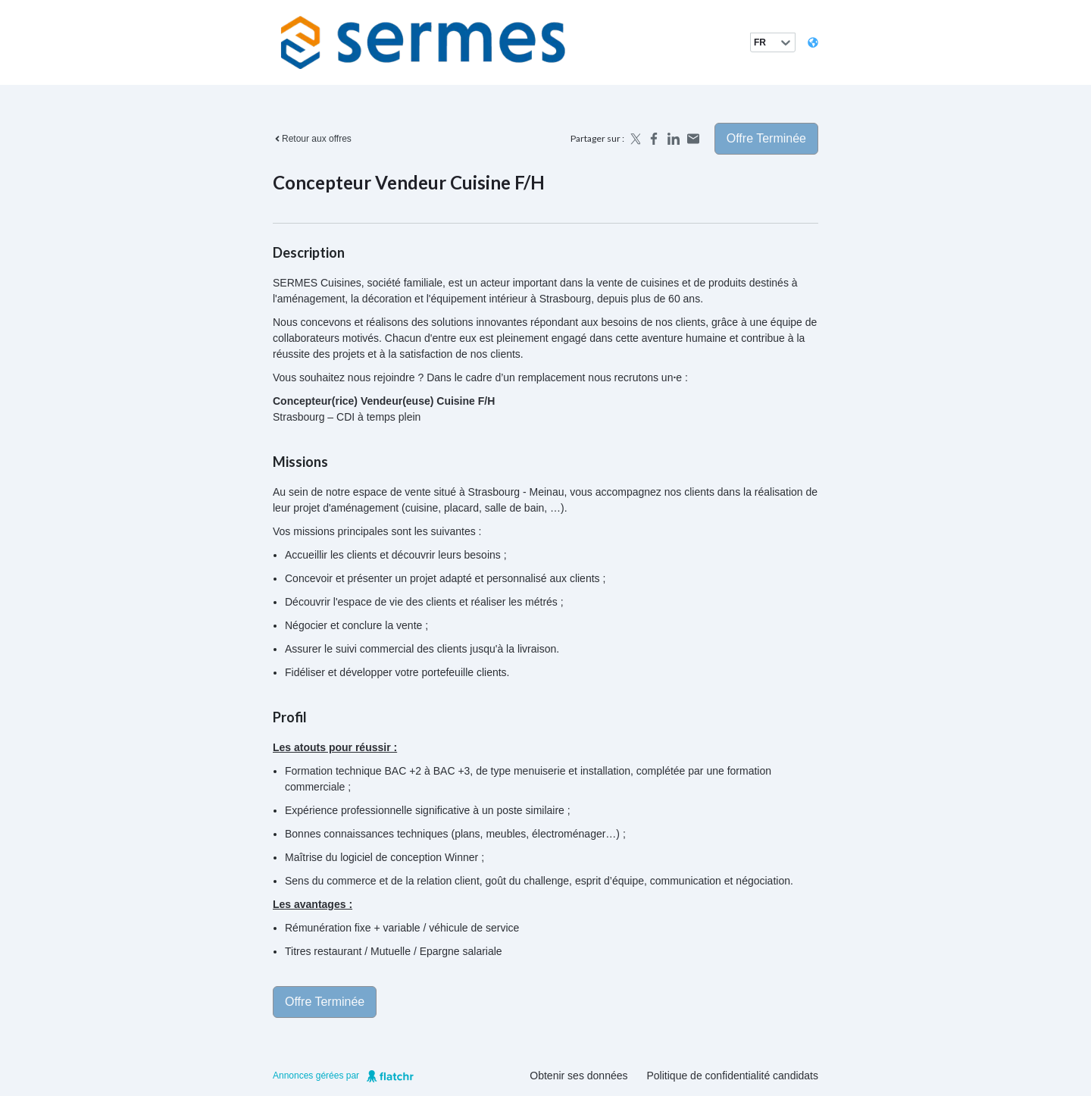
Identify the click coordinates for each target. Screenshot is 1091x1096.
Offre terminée (766, 138)
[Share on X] (634, 139)
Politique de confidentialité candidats (733, 1075)
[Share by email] (693, 139)
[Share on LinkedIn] (673, 139)
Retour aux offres (312, 138)
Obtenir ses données (578, 1075)
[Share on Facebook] (654, 139)
